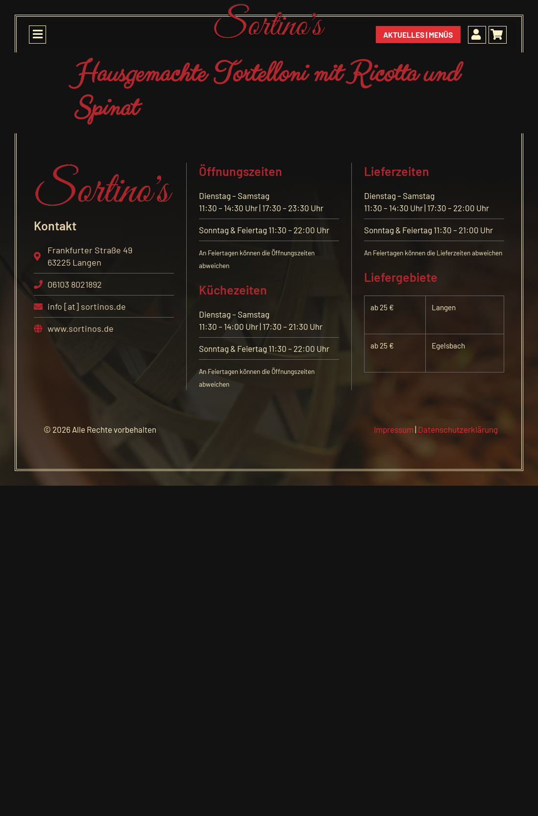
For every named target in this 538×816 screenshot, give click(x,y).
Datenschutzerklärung (457, 429)
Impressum (393, 429)
